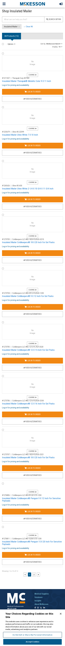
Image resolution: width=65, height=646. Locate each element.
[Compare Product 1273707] (3, 430)
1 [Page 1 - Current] (30, 574)
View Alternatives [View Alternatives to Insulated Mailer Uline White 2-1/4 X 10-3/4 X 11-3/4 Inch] (33, 206)
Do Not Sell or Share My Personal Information (32, 635)
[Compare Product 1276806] (3, 483)
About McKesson (41, 604)
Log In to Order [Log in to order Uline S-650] (32, 199)
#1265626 (6, 186)
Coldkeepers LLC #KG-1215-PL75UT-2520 (27, 347)
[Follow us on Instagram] (38, 608)
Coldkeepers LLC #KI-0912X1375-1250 (26, 495)
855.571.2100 (11, 609)
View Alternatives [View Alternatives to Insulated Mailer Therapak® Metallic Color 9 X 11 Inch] (33, 99)
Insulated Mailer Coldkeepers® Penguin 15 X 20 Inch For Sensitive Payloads (32, 543)
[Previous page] (25, 574)
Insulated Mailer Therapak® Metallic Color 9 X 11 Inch (26, 81)
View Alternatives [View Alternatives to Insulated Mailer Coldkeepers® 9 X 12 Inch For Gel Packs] (33, 314)
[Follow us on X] (41, 608)
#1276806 (6, 495)
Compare (32, 75)
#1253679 (6, 132)
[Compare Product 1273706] (3, 376)
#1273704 (6, 293)
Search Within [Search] (53, 19)
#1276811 (6, 539)
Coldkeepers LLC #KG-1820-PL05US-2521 (28, 454)
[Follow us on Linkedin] (44, 608)
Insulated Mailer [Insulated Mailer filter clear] (11, 26)
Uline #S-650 (17, 186)
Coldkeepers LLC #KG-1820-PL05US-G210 (28, 239)
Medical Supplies (42, 594)
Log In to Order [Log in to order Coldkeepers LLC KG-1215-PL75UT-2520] (32, 360)
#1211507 (6, 78)
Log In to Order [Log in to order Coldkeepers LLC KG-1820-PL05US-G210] (32, 253)
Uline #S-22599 (18, 132)
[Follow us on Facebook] (35, 608)
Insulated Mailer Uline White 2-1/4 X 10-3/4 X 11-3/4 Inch (27, 188)
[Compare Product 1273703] (3, 215)
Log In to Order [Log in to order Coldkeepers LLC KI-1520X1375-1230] (32, 555)
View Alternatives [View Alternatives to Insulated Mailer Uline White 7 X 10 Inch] (33, 153)
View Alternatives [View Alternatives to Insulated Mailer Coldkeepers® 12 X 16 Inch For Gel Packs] (33, 421)
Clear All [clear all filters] (29, 26)
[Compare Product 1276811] (3, 527)
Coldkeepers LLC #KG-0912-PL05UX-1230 (28, 293)
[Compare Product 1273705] (3, 322)
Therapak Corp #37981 (21, 78)
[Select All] (3, 44)
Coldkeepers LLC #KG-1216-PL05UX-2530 (28, 401)
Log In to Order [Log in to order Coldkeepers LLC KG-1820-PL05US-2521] (32, 468)
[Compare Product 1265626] (3, 161)
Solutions (39, 597)
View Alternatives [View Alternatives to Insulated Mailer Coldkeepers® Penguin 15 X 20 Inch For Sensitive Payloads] (33, 562)
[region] (32, 627)
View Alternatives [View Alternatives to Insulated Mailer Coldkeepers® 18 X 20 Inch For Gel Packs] (33, 260)
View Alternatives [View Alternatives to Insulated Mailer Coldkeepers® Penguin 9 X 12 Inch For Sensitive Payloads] (33, 519)
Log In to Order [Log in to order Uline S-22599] (32, 145)
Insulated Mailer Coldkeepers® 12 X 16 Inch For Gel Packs (28, 403)
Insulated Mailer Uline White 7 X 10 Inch (20, 134)
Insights (38, 601)
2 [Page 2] (34, 575)
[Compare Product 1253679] (3, 107)
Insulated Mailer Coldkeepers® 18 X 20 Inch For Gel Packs (28, 242)
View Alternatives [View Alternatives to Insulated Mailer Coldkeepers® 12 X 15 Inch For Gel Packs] (33, 368)
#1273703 (6, 239)
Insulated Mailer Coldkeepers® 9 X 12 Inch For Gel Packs (27, 296)
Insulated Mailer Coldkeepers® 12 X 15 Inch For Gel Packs (28, 350)
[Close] (61, 614)
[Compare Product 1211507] (3, 53)
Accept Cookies (32, 642)
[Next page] (38, 574)
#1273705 (6, 347)
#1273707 (6, 454)
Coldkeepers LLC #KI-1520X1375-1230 (26, 539)
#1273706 (6, 401)
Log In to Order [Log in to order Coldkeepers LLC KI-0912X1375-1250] (32, 511)
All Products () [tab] (11, 36)
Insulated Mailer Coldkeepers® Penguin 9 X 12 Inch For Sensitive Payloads (31, 499)
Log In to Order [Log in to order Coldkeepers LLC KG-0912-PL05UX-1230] (32, 307)
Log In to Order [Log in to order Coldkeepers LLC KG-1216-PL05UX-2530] (32, 414)
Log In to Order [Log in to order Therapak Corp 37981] (32, 92)
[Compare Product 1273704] (3, 268)
